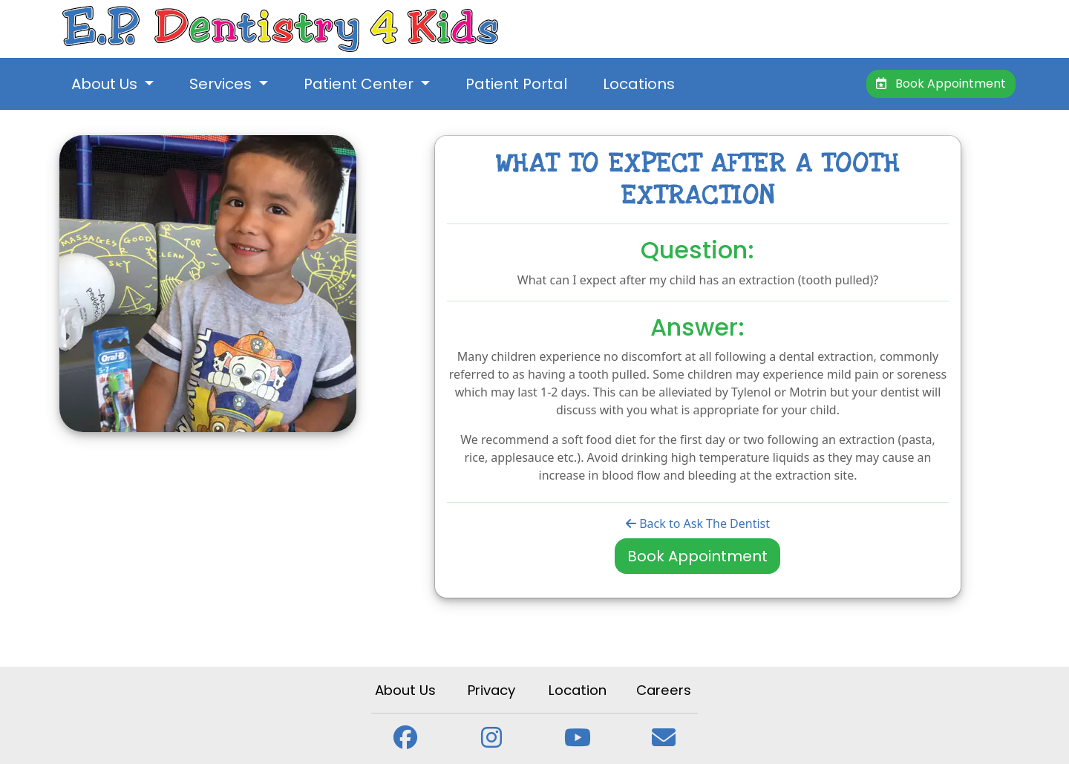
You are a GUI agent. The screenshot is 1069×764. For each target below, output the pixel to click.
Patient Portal (516, 84)
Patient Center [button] (360, 84)
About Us (405, 690)
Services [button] (222, 84)
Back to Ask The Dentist (698, 523)
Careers (663, 690)
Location (578, 690)
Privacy (491, 690)
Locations (639, 84)
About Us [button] (106, 84)
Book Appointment (941, 83)
